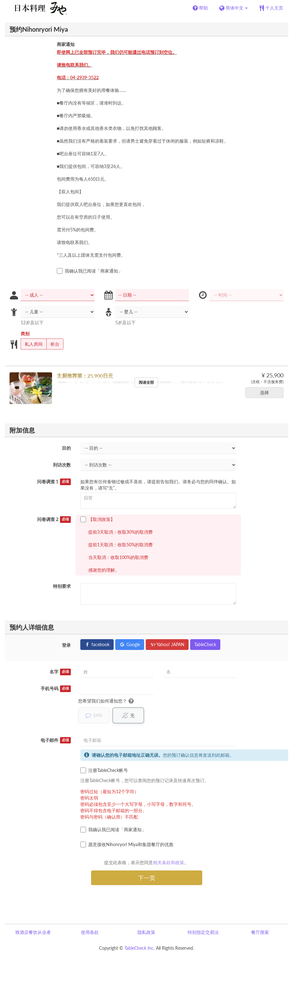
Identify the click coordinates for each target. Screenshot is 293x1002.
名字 (60, 672)
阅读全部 (146, 382)
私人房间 (32, 344)
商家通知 (66, 44)
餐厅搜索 (260, 932)
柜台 (52, 344)
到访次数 (62, 464)
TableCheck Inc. (139, 948)
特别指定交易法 (203, 932)
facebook (97, 644)
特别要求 (62, 586)
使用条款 (90, 932)
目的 (66, 448)
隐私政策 (146, 932)
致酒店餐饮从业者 (33, 932)
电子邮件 (56, 740)
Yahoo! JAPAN (167, 644)
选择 (266, 392)
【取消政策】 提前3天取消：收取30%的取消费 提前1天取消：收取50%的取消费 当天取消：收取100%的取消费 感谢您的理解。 (116, 545)
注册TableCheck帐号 (104, 770)
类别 (25, 333)
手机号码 (56, 688)
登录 (66, 645)
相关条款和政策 (168, 862)
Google (129, 644)
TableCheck (205, 644)
